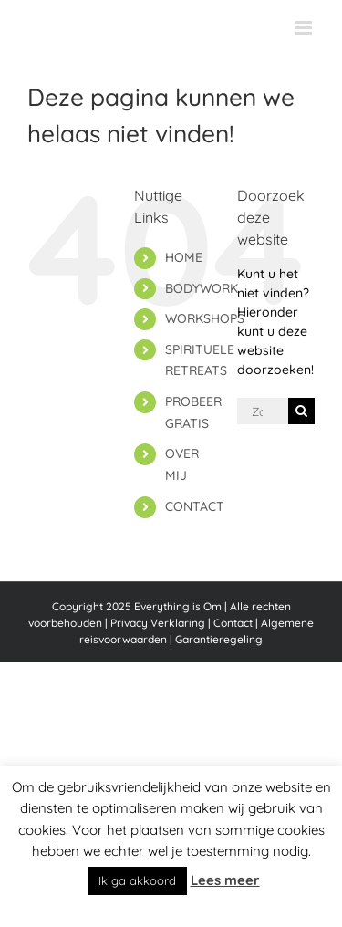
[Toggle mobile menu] (305, 27)
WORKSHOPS (204, 318)
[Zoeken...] (262, 411)
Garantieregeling (219, 639)
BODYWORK (201, 288)
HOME (183, 257)
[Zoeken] (301, 411)
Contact (233, 623)
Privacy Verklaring (157, 623)
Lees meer (225, 880)
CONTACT (194, 506)
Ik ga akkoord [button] (137, 880)
